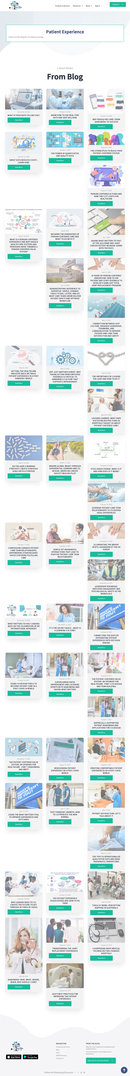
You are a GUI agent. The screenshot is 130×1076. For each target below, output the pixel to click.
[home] (14, 5)
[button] (77, 6)
